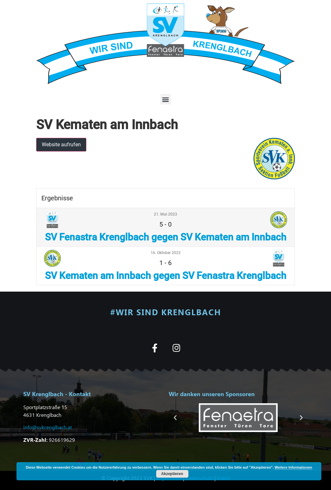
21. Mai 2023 (165, 214)
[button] (165, 99)
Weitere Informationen (293, 467)
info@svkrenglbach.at (47, 427)
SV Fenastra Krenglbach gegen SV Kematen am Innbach (165, 237)
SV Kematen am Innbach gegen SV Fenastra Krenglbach (165, 275)
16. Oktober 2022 (166, 253)
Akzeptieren (172, 474)
